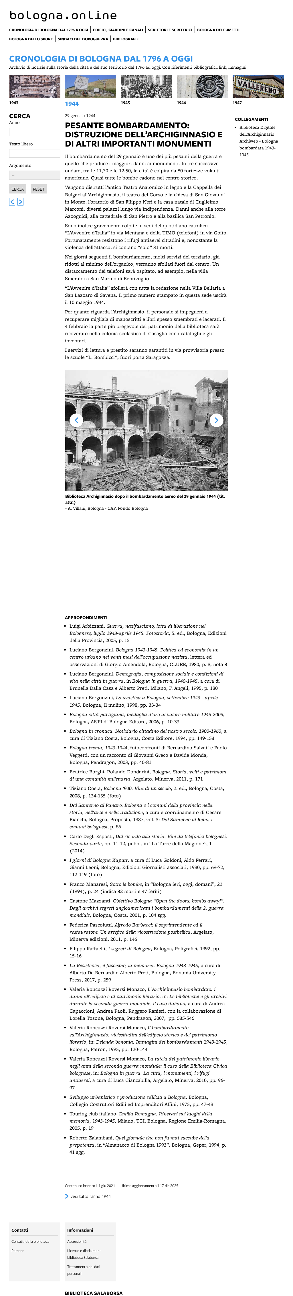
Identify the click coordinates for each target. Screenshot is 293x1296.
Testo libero (21, 144)
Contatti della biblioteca (30, 1241)
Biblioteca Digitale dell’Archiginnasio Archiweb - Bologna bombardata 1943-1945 (258, 141)
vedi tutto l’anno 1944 (91, 1196)
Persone (17, 1250)
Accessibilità (76, 1241)
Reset (39, 188)
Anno (14, 122)
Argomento (20, 165)
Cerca (19, 115)
